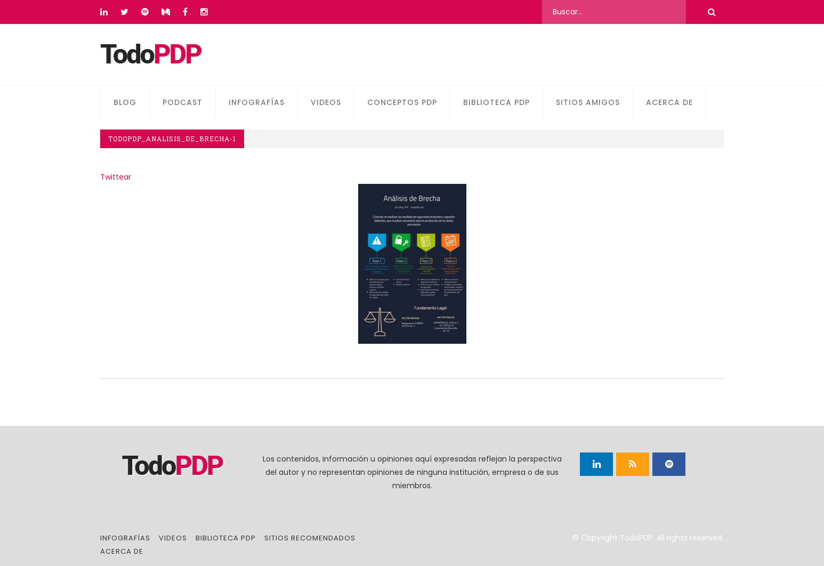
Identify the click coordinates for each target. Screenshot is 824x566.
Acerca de (669, 102)
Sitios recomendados (310, 538)
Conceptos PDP (402, 102)
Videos (326, 102)
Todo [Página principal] (150, 54)
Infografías (257, 102)
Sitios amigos (588, 102)
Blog (125, 102)
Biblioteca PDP (496, 102)
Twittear (115, 177)
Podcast (183, 102)
